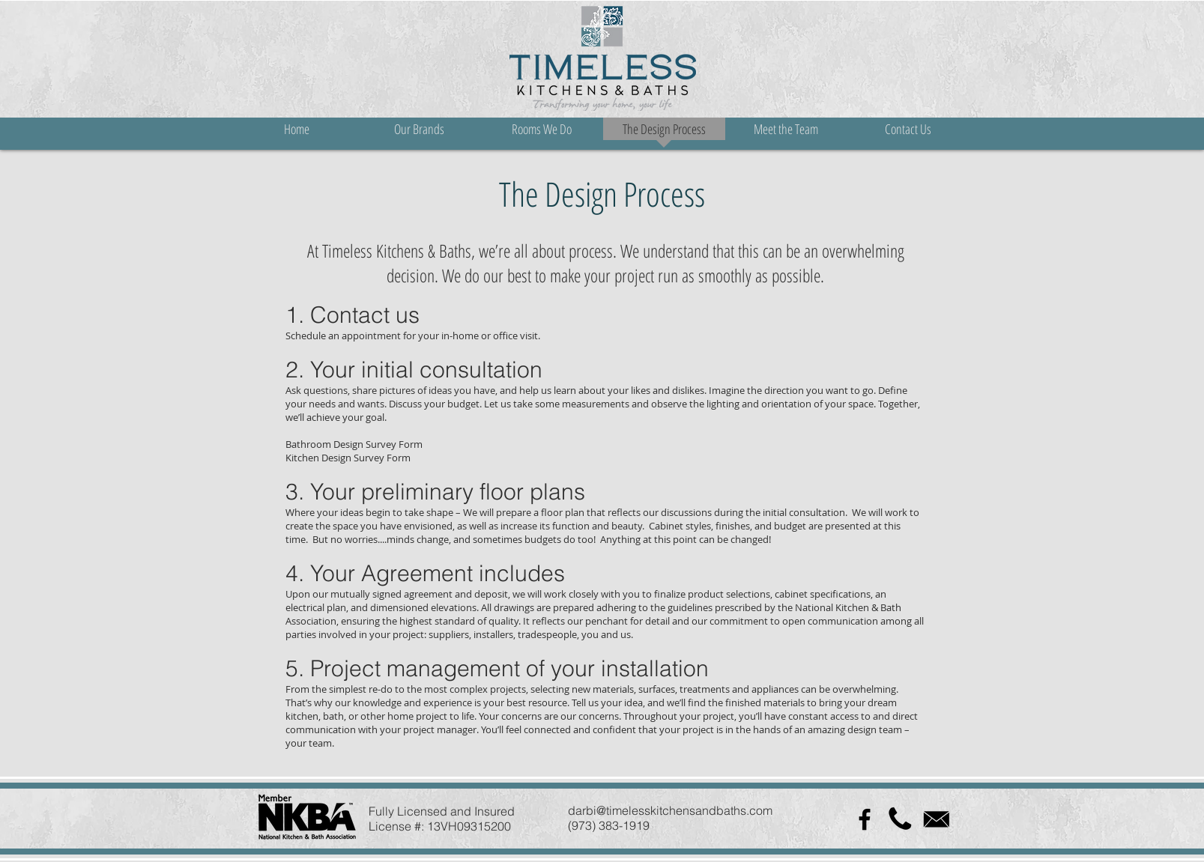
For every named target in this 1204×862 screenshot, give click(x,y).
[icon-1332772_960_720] (936, 819)
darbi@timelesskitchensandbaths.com (670, 810)
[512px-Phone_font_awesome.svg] (900, 819)
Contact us (365, 315)
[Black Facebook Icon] (864, 819)
